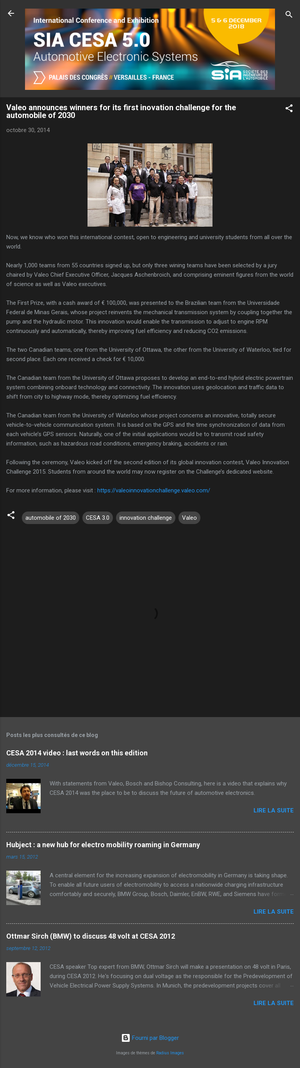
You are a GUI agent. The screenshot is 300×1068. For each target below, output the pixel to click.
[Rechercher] (289, 16)
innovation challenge (146, 517)
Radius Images (170, 1052)
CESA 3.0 (97, 517)
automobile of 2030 (50, 517)
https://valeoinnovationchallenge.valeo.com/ (153, 490)
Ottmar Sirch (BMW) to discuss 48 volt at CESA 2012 (90, 936)
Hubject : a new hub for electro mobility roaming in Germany (103, 845)
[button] (289, 110)
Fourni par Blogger (150, 1037)
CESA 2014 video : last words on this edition (77, 753)
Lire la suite (274, 810)
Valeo (189, 517)
